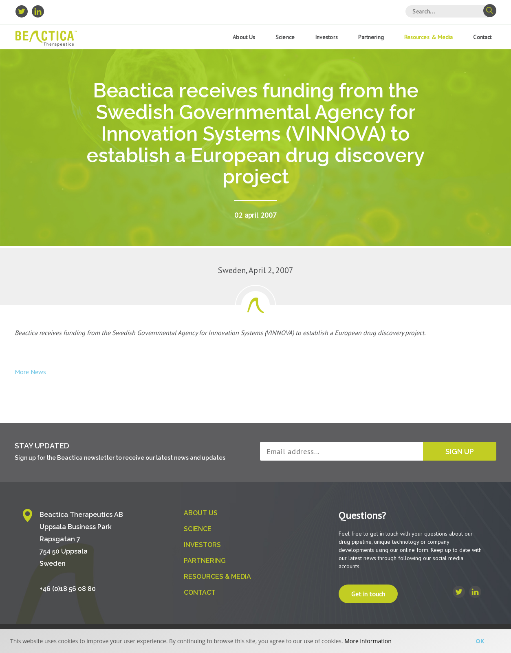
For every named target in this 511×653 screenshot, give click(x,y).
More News (30, 372)
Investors (326, 37)
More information (367, 641)
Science (285, 37)
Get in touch (368, 594)
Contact (482, 37)
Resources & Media (428, 37)
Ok (480, 641)
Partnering (371, 37)
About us (244, 37)
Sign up (459, 451)
